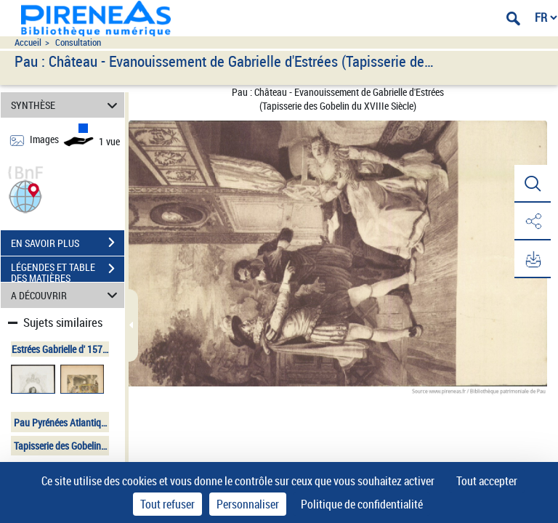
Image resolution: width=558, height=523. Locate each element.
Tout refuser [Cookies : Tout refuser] (167, 504)
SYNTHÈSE (66, 105)
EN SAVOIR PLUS (67, 242)
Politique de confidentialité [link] (362, 504)
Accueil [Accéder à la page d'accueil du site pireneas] (28, 42)
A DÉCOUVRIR (66, 295)
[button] (25, 195)
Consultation (78, 42)
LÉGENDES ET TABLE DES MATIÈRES (67, 270)
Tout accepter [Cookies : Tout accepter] (486, 481)
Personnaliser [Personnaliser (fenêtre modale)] (248, 504)
